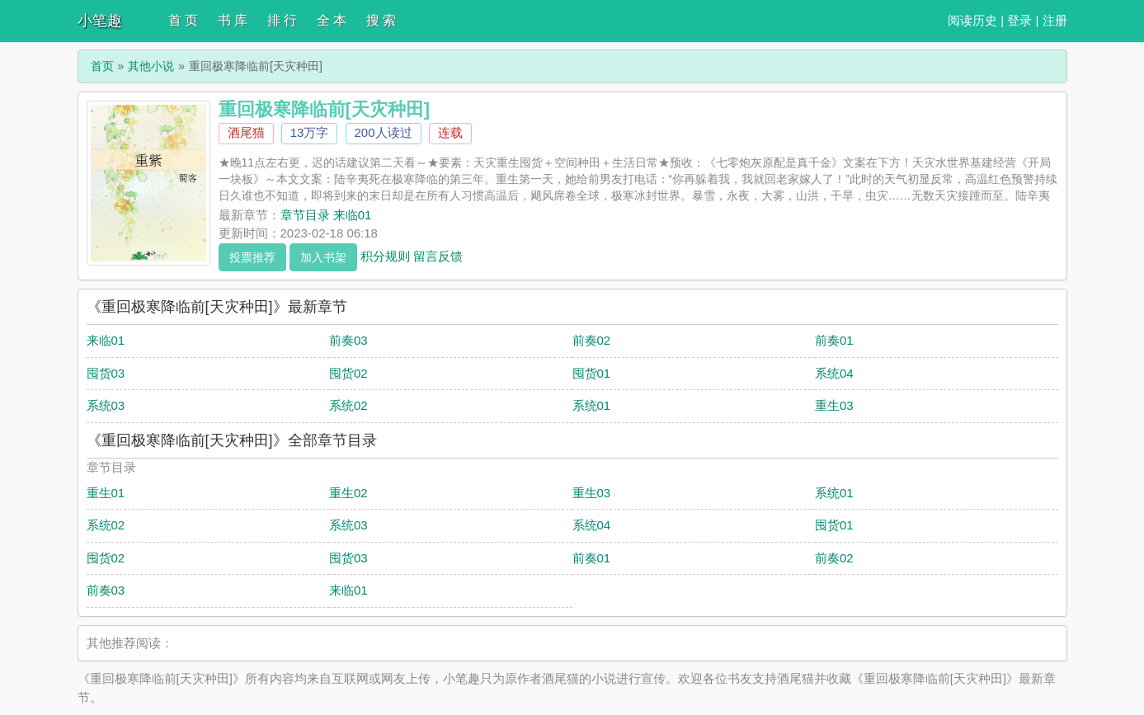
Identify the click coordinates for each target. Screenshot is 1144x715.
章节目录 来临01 (326, 215)
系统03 (106, 405)
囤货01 (591, 373)
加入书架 (323, 257)
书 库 (232, 20)
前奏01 (834, 340)
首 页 (183, 20)
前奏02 (591, 340)
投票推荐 (252, 257)
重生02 (348, 493)
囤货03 (106, 373)
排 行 (282, 20)
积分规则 (385, 255)
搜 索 (381, 20)
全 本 (331, 20)
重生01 (106, 493)
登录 (1019, 20)
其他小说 (151, 66)
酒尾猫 (246, 132)
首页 (102, 66)
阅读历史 (972, 20)
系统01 (591, 405)
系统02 (348, 405)
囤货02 (348, 373)
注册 (1055, 20)
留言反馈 (438, 255)
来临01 (106, 340)
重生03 (834, 405)
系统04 (834, 373)
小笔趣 (100, 20)
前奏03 (348, 340)
